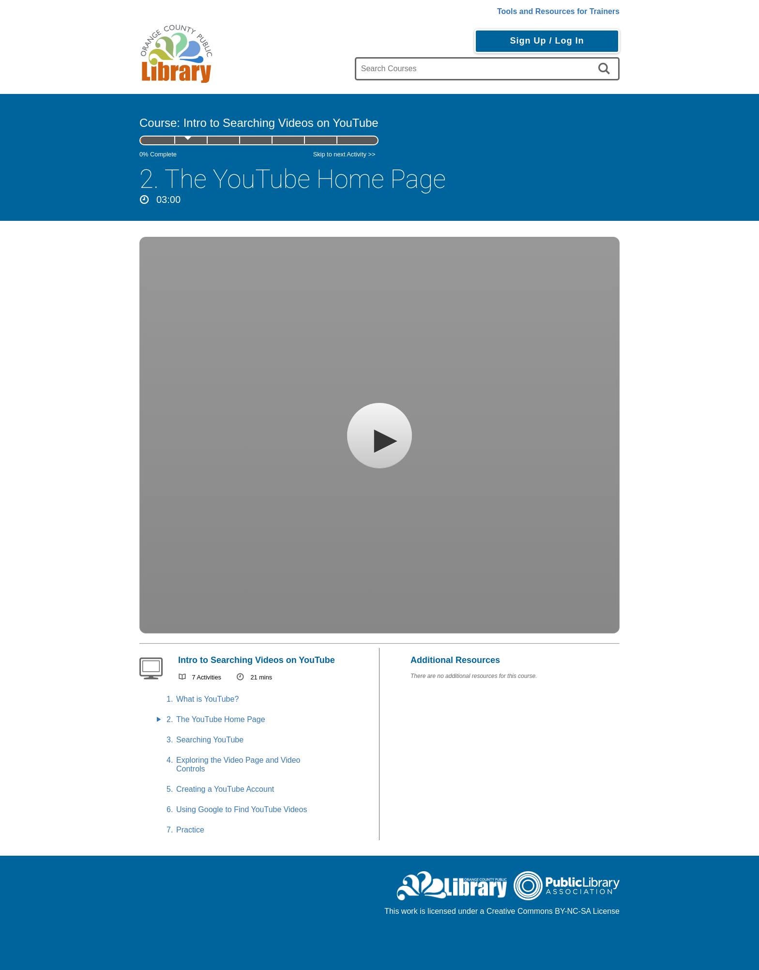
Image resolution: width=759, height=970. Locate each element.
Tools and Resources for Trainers (558, 11)
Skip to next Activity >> (344, 154)
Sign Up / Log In (547, 41)
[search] (606, 69)
